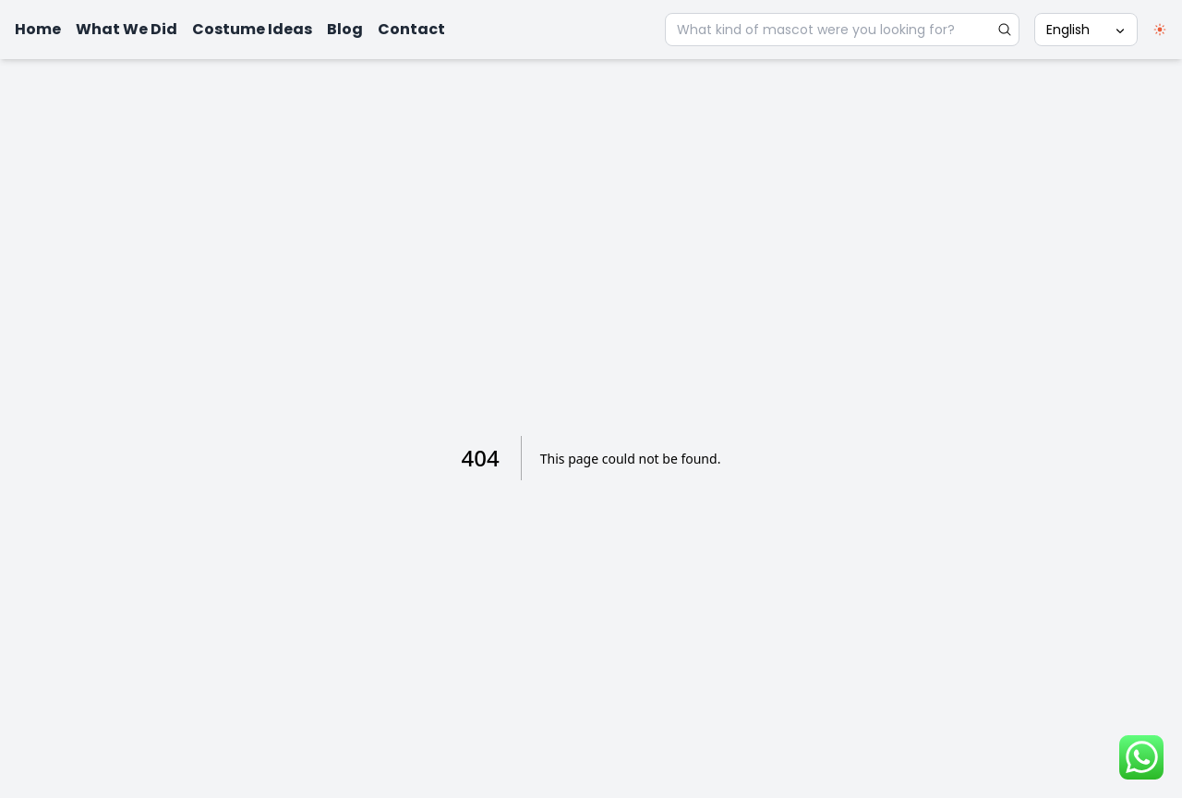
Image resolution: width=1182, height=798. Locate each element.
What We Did (126, 29)
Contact (411, 29)
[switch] (1159, 29)
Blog (345, 29)
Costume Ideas (252, 29)
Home (38, 29)
